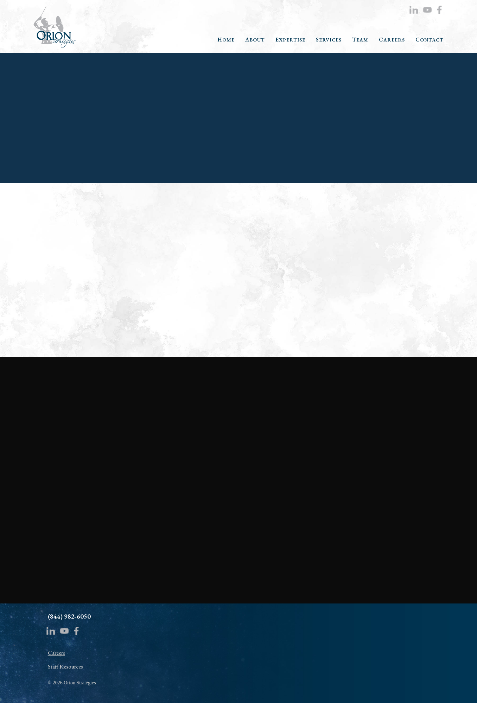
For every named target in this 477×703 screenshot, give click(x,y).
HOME (226, 40)
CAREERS (392, 40)
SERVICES (329, 40)
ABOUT (255, 40)
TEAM (360, 40)
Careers (56, 653)
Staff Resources (65, 666)
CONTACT (429, 40)
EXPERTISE (290, 40)
